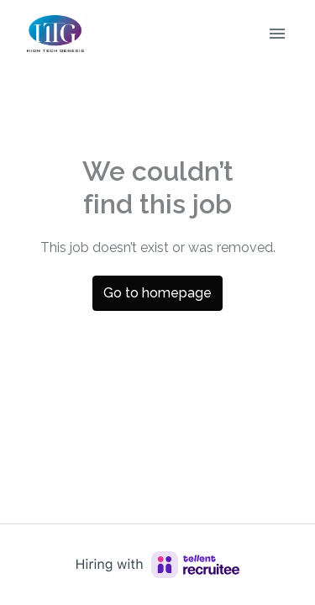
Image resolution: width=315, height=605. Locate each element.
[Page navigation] (277, 33)
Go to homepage (157, 293)
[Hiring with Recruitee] (157, 564)
